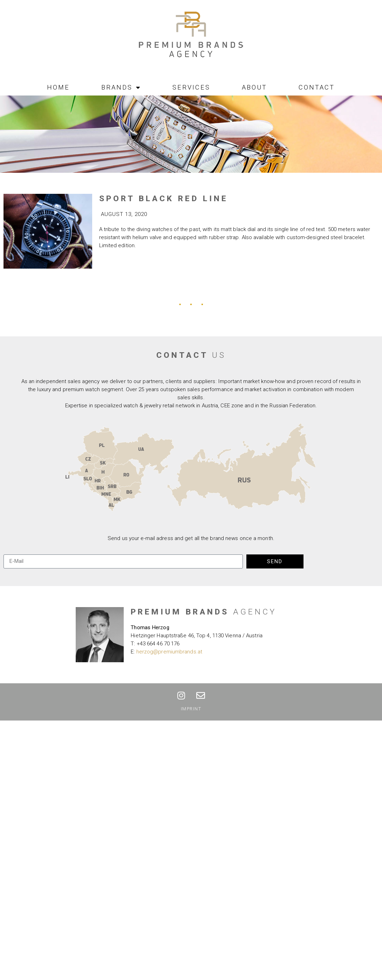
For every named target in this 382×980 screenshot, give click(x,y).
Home (58, 87)
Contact (317, 87)
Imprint (191, 708)
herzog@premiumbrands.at (169, 652)
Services (191, 87)
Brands (121, 87)
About (254, 87)
